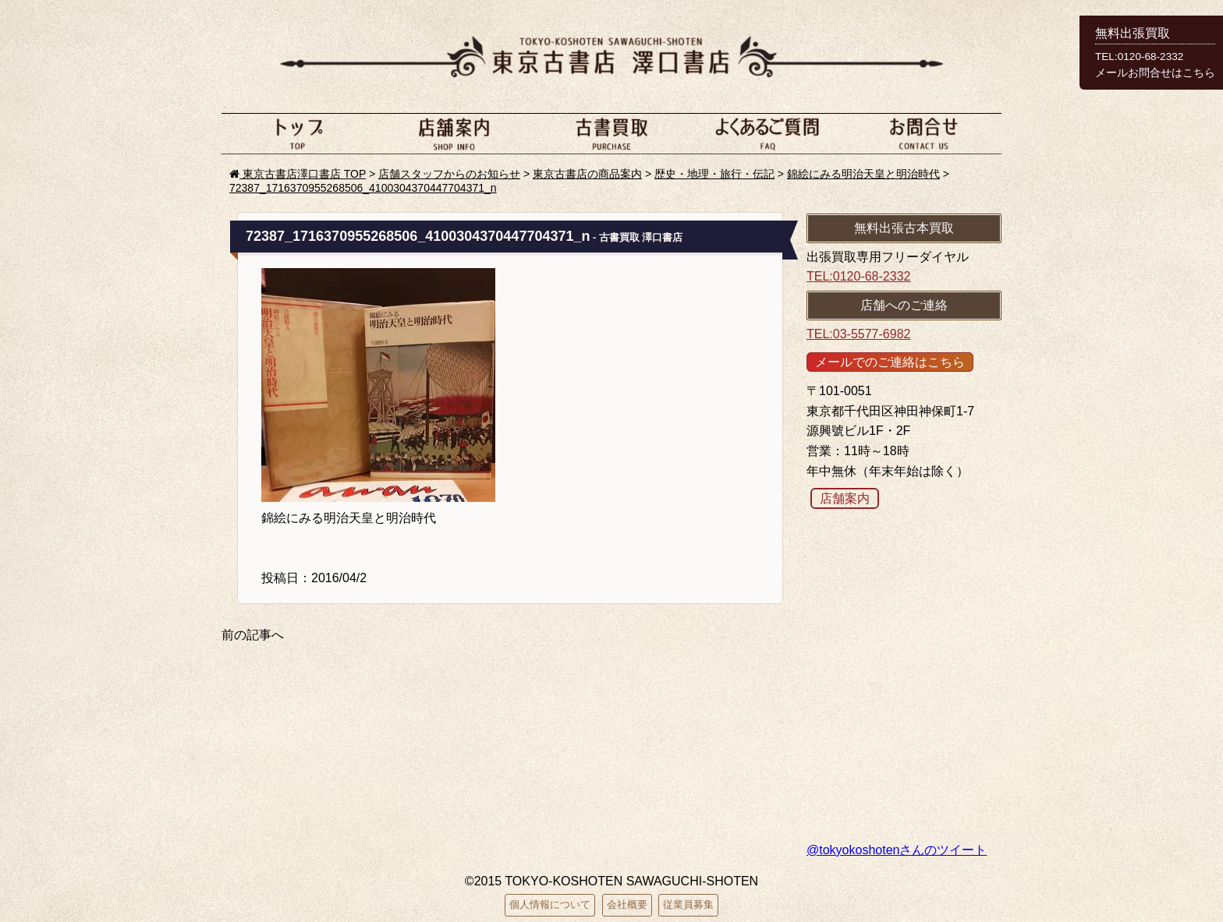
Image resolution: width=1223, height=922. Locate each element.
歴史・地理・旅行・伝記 (714, 174)
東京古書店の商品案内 (587, 174)
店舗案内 (456, 133)
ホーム (300, 133)
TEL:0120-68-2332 (858, 276)
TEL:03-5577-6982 (858, 334)
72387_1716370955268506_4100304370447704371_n (363, 188)
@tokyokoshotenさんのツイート (896, 850)
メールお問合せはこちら (1155, 73)
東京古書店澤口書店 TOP (297, 174)
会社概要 (627, 904)
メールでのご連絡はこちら (890, 362)
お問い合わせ (923, 133)
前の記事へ (253, 634)
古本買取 (611, 133)
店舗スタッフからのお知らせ (449, 174)
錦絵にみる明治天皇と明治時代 (863, 174)
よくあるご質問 (767, 133)
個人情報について (549, 904)
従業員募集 (688, 904)
